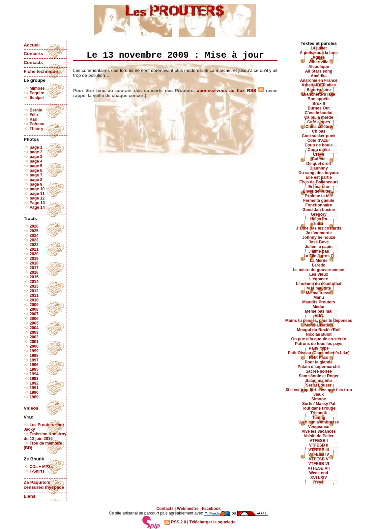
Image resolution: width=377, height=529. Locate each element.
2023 (34, 240)
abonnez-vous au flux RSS (230, 90)
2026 (34, 226)
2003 (34, 332)
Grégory (319, 214)
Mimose (37, 88)
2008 (34, 309)
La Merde (319, 260)
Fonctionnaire (318, 205)
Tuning (318, 417)
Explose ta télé (318, 196)
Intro (318, 223)
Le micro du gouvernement (318, 269)
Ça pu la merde (318, 117)
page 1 (36, 147)
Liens (30, 496)
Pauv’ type (319, 348)
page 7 (36, 175)
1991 (34, 388)
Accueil (32, 45)
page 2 (36, 152)
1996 (34, 364)
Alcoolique (318, 66)
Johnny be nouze (318, 237)
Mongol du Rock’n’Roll (319, 329)
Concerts (33, 53)
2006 (34, 318)
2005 (34, 323)
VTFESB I (318, 440)
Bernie (36, 110)
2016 (34, 272)
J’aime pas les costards (318, 228)
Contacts (33, 62)
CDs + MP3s (41, 466)
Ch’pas (319, 131)
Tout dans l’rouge (318, 408)
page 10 (37, 189)
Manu (318, 297)
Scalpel (37, 97)
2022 (34, 244)
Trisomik (318, 413)
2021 (34, 249)
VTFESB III (318, 450)
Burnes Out (319, 108)
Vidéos (31, 408)
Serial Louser (319, 385)
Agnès (318, 57)
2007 (34, 314)
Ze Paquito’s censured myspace (44, 485)
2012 (34, 291)
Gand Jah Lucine (319, 209)
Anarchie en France (318, 80)
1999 (34, 351)
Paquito (37, 93)
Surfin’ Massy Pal (318, 403)
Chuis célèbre (318, 126)
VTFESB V (319, 459)
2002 (34, 337)
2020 (34, 254)
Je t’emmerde (319, 233)
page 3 (36, 156)
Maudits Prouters (318, 302)
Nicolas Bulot (319, 334)
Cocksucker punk (318, 136)
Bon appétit (318, 99)
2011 (34, 295)
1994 (34, 374)
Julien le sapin (319, 246)
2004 (34, 328)
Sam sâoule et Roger (318, 376)
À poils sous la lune (319, 52)
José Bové (318, 242)
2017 (34, 267)
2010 (34, 300)
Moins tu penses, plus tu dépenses (318, 320)
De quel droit (318, 163)
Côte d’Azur (318, 140)
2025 (34, 231)
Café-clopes (318, 122)
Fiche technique (41, 71)
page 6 (36, 170)
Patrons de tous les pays (318, 343)
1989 (34, 397)
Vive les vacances (319, 431)
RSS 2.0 (175, 522)
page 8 (36, 179)
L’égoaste (318, 279)
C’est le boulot (319, 112)
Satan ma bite (318, 380)
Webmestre (188, 508)
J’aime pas (318, 251)
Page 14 (37, 207)
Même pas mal (319, 311)
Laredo (319, 265)
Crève (318, 154)
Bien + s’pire (318, 89)
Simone (318, 399)
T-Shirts (37, 471)
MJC (318, 316)
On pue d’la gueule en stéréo (318, 339)
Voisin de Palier (319, 436)
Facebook (211, 508)
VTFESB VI (318, 463)
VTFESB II (318, 445)
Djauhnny (318, 168)
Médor (319, 306)
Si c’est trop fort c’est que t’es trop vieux (318, 392)
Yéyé (319, 482)
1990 (34, 392)
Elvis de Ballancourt (319, 182)
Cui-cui (318, 159)
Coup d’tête (318, 149)
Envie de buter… (319, 191)
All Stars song (318, 71)
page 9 (36, 184)
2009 (34, 304)
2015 (34, 277)
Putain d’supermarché (319, 366)
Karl (34, 119)
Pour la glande (319, 362)
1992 (34, 383)
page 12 (37, 198)
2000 (34, 346)
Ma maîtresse (319, 293)
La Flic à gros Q (319, 256)
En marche (318, 186)
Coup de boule (319, 145)
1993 (34, 378)
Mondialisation (318, 325)
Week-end (318, 473)
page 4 (36, 161)
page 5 (36, 166)
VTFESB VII (319, 468)
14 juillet (319, 48)
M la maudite (318, 288)
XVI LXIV (318, 477)
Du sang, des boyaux (319, 173)
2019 (34, 258)
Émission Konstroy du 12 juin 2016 (45, 436)
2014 (34, 281)
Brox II (318, 103)
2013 (34, 286)
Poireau (37, 124)
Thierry (36, 128)
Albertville (318, 62)
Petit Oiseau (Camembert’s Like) (318, 353)
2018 (34, 263)
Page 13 (37, 203)
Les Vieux (318, 274)
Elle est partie (318, 177)
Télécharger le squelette (212, 522)
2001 (34, 341)
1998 (34, 355)
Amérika (319, 76)
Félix (34, 114)
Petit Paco (318, 357)
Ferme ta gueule (318, 200)
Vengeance (318, 426)
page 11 (37, 193)
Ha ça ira (318, 219)
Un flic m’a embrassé (319, 422)
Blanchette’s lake (318, 94)
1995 (34, 369)
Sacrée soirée (318, 371)
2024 (34, 235)
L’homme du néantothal (318, 283)
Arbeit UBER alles (319, 85)
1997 (34, 360)
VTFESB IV (318, 454)
